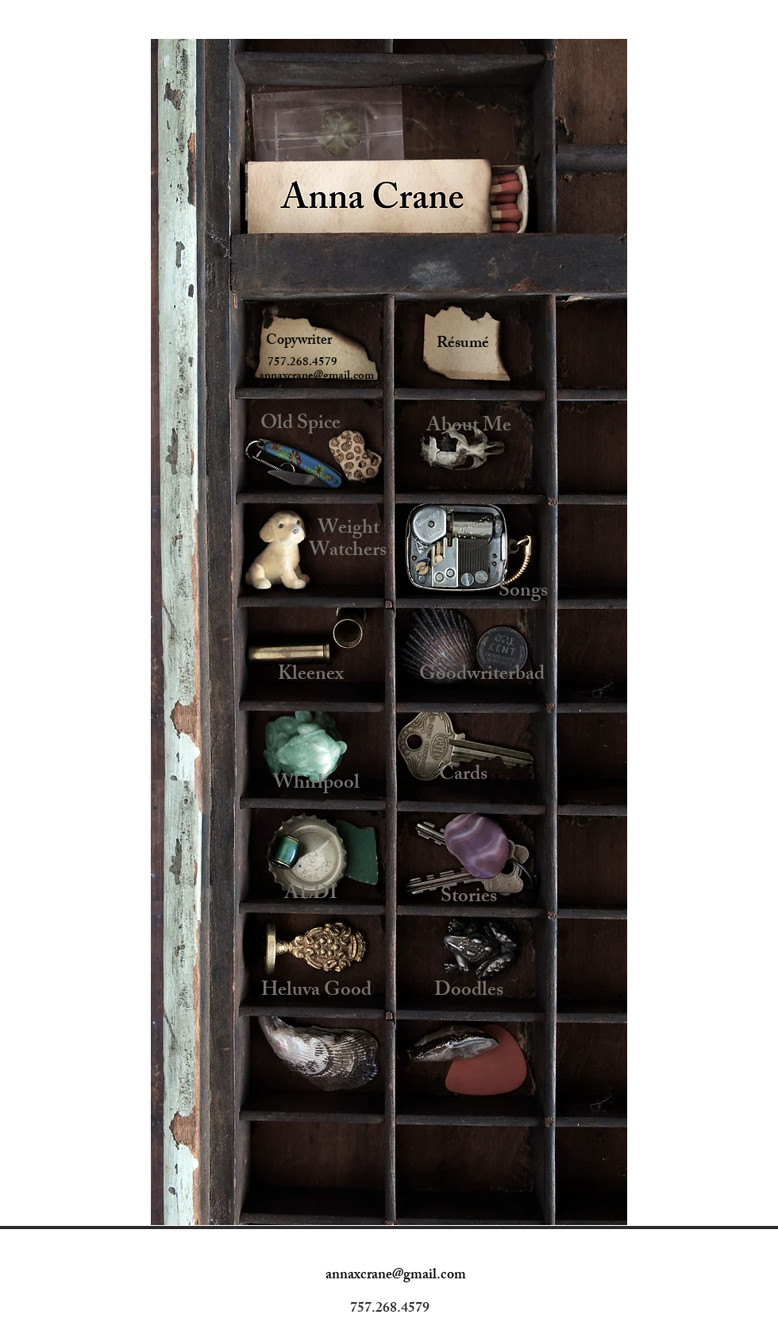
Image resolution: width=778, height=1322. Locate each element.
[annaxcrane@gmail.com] (316, 376)
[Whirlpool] (316, 784)
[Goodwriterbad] (481, 676)
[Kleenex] (310, 676)
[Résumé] (462, 344)
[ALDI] (310, 895)
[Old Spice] (300, 425)
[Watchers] (348, 552)
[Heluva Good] (316, 992)
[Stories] (468, 898)
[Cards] (463, 776)
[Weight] (348, 530)
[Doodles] (468, 992)
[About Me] (468, 427)
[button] (300, 363)
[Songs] (522, 592)
